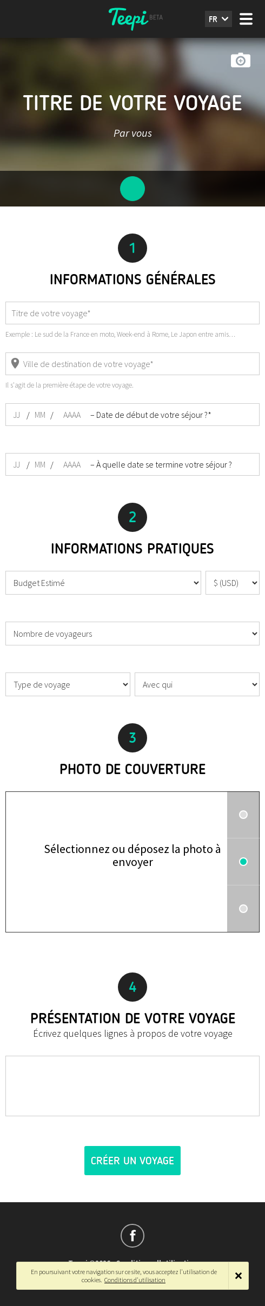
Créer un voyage (132, 1160)
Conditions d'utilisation (134, 1280)
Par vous (133, 132)
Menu (246, 18)
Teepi (132, 18)
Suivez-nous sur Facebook (132, 1236)
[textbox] (132, 1086)
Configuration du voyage (132, 188)
